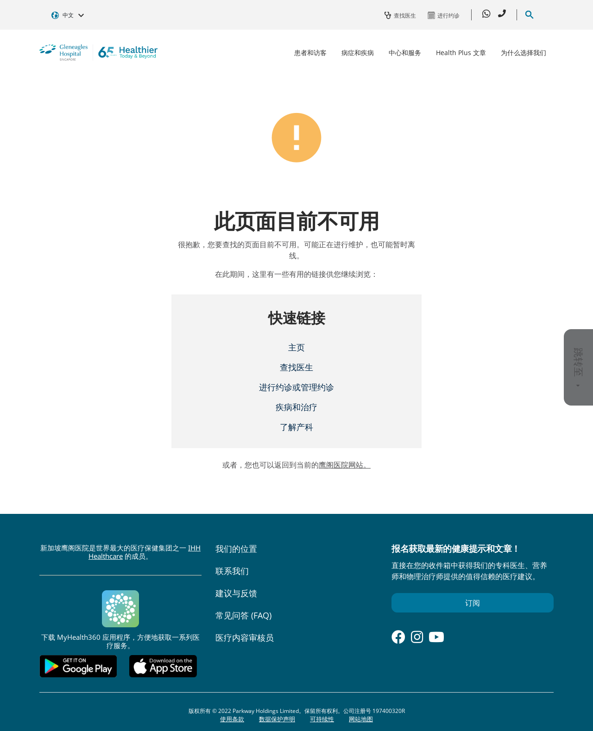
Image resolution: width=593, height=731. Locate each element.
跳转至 (578, 367)
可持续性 (322, 719)
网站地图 (361, 719)
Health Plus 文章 (461, 52)
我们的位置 (236, 548)
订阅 (472, 603)
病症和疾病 (357, 52)
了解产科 (296, 426)
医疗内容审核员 (244, 637)
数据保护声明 (277, 719)
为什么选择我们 (523, 52)
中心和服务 (405, 52)
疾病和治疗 (296, 406)
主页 (296, 347)
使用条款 (232, 719)
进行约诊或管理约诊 (296, 387)
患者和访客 (310, 52)
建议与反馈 (236, 593)
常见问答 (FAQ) (243, 615)
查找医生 (296, 367)
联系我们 (232, 570)
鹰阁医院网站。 (345, 465)
